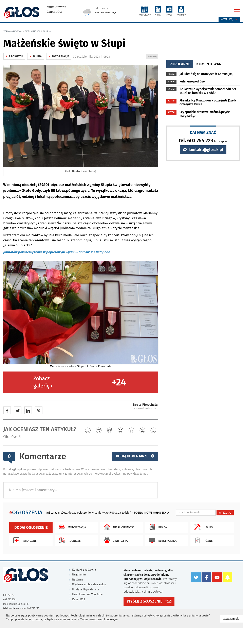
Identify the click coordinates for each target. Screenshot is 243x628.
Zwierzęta (115, 540)
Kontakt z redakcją (84, 569)
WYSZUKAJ (225, 512)
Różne (202, 540)
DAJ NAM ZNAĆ (203, 132)
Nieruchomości (118, 527)
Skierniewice (56, 7)
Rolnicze (69, 540)
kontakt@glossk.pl (203, 149)
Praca (157, 527)
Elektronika (161, 540)
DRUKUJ (153, 57)
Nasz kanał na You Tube (87, 594)
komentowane (210, 64)
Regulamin (79, 574)
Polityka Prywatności (85, 589)
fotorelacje (59, 56)
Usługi (202, 527)
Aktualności (32, 31)
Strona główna (12, 31)
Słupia (47, 31)
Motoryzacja (71, 527)
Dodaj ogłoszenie (31, 527)
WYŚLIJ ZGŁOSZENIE (144, 601)
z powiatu (14, 56)
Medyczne (24, 540)
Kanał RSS (78, 599)
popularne (179, 64)
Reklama (77, 579)
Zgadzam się (233, 619)
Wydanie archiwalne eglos (89, 584)
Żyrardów (54, 12)
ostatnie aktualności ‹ (144, 408)
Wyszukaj (229, 19)
